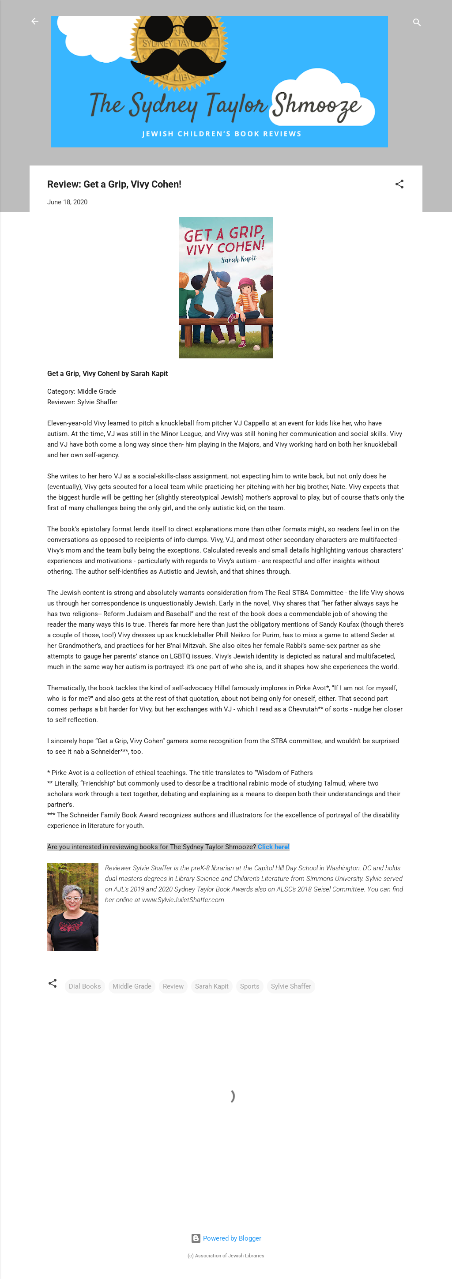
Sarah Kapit (212, 986)
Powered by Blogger (226, 1238)
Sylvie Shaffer (291, 986)
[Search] (417, 24)
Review (173, 986)
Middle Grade (132, 986)
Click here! (274, 847)
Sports (250, 986)
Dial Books (85, 986)
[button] (399, 185)
